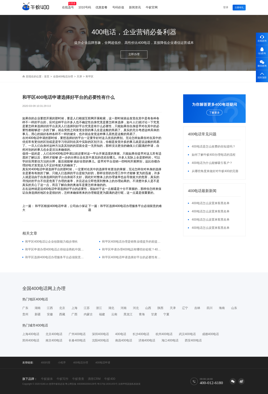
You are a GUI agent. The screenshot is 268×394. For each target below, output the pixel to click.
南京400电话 (54, 340)
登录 (225, 7)
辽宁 (185, 308)
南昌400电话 (123, 340)
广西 (74, 314)
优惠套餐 (101, 7)
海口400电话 (170, 340)
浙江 (99, 308)
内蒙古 (88, 314)
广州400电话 (77, 334)
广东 (25, 308)
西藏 (62, 314)
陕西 (160, 308)
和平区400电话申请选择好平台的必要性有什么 (132, 257)
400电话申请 (102, 362)
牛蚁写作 (62, 378)
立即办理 (134, 54)
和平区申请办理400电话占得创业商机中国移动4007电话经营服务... (55, 249)
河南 (124, 308)
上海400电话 (30, 334)
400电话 (120, 334)
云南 (114, 314)
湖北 (111, 308)
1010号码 (84, 7)
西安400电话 (193, 340)
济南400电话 (146, 340)
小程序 (62, 362)
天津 (79, 76)
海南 (222, 308)
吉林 (197, 308)
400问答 (45, 362)
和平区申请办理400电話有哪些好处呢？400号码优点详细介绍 (132, 249)
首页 (46, 76)
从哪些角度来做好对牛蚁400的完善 (215, 171)
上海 (74, 308)
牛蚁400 (109, 378)
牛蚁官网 (152, 7)
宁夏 (166, 314)
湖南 (38, 308)
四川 (210, 308)
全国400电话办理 (63, 76)
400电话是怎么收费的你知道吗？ (213, 146)
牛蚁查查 (78, 378)
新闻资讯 (135, 7)
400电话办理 (80, 362)
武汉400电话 (187, 334)
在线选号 (69, 5)
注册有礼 (239, 7)
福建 (102, 314)
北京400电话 (54, 334)
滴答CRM (94, 378)
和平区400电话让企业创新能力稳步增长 (51, 241)
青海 (142, 314)
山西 (148, 308)
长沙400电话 (141, 334)
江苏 (87, 308)
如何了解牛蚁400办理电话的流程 (213, 154)
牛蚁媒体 (47, 378)
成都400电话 (210, 334)
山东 (234, 308)
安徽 (50, 314)
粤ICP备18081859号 (107, 384)
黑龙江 (128, 314)
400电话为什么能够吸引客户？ (212, 162)
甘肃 (154, 314)
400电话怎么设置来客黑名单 (210, 203)
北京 (62, 308)
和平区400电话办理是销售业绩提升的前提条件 (132, 241)
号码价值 (118, 7)
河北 (136, 308)
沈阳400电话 (100, 340)
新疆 (38, 314)
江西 (50, 308)
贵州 (25, 314)
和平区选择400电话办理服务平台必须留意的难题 (55, 257)
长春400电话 (77, 340)
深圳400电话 (100, 334)
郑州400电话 (30, 340)
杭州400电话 (164, 334)
